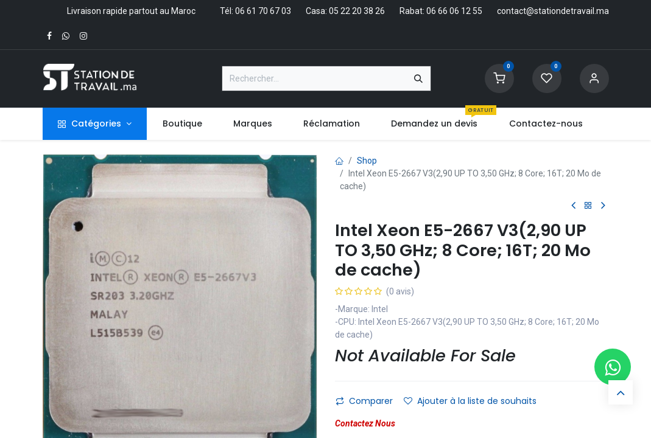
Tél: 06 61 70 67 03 (255, 11)
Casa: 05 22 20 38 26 (345, 11)
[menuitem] (182, 124)
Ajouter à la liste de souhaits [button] (470, 401)
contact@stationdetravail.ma (553, 11)
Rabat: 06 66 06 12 (435, 11)
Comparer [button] (364, 401)
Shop (367, 160)
